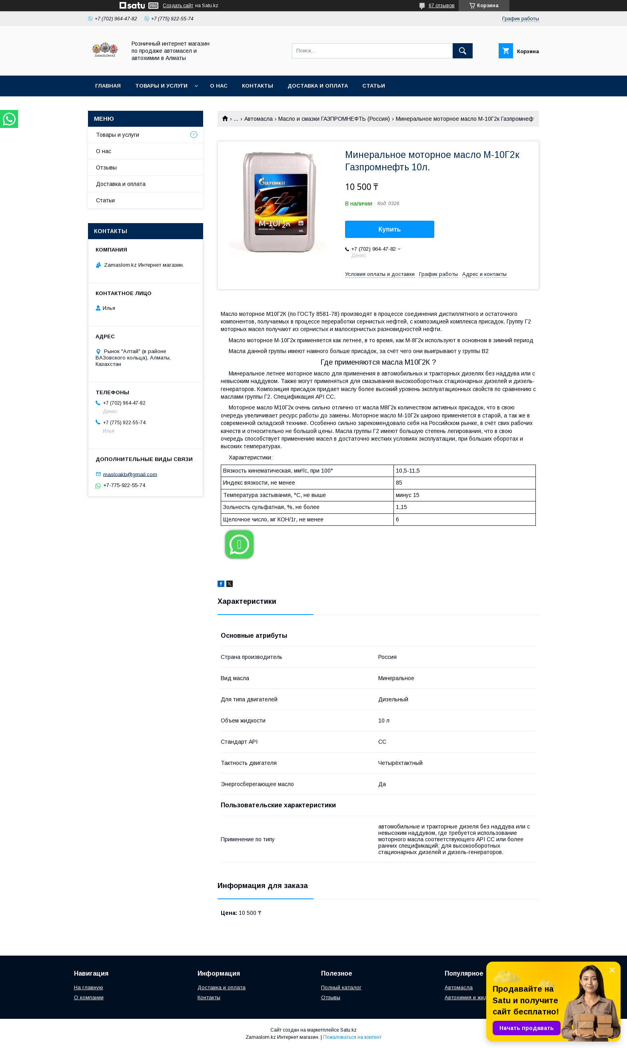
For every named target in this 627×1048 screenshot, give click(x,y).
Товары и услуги (161, 86)
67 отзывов (442, 5)
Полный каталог (341, 987)
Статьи (373, 86)
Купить (390, 229)
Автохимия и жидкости (473, 997)
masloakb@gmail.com (130, 474)
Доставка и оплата (318, 86)
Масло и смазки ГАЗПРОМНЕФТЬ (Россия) (334, 119)
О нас (219, 86)
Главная (108, 86)
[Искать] (463, 50)
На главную (88, 987)
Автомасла (258, 119)
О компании (89, 997)
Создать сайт (178, 5)
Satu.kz (348, 1030)
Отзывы (106, 167)
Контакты (257, 86)
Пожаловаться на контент (352, 1037)
